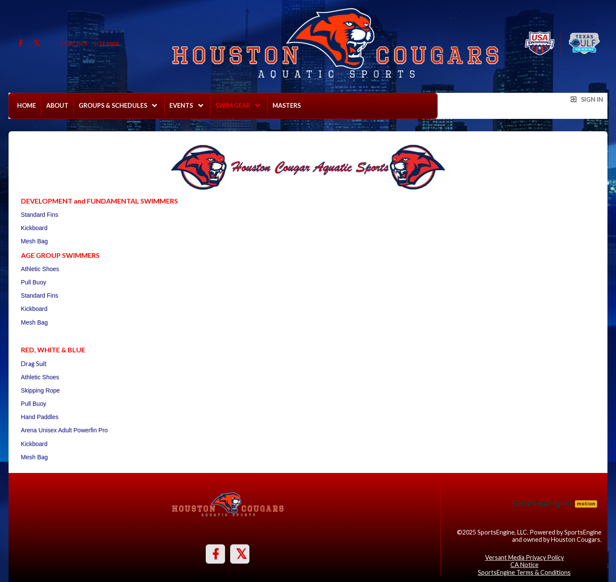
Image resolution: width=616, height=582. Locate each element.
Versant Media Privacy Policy (524, 557)
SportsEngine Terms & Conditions (524, 572)
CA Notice (524, 564)
